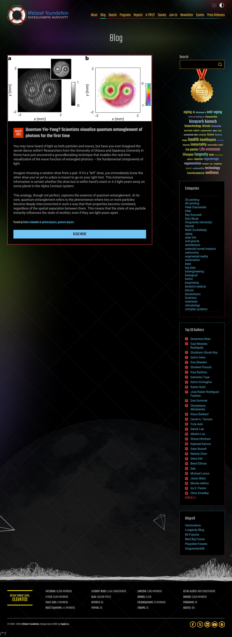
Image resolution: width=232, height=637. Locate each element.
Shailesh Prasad (200, 367)
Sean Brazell (198, 449)
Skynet (189, 226)
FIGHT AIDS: (51, 602)
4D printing (192, 203)
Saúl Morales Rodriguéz (198, 345)
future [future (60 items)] (210, 134)
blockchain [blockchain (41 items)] (216, 126)
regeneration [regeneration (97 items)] (192, 163)
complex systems (196, 309)
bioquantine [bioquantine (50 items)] (211, 116)
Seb (192, 468)
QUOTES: (187, 608)
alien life (190, 237)
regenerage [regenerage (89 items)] (211, 159)
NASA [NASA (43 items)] (211, 155)
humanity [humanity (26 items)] (220, 140)
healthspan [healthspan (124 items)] (208, 140)
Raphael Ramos (200, 444)
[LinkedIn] (207, 624)
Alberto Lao (197, 434)
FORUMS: (142, 608)
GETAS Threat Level (20, 598)
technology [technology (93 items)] (212, 168)
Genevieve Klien (200, 339)
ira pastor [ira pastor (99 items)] (192, 149)
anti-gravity (192, 241)
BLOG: (94, 597)
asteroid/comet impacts (200, 248)
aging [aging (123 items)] (188, 112)
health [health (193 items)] (193, 139)
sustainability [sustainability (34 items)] (198, 168)
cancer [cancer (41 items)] (196, 130)
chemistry (191, 301)
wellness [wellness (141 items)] (212, 172)
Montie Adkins (199, 483)
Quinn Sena (197, 357)
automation (192, 260)
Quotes (200, 15)
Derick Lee (197, 429)
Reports (138, 15)
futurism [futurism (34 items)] (218, 135)
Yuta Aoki (196, 424)
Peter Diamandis (195, 207)
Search (220, 64)
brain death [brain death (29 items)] (188, 131)
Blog (103, 15)
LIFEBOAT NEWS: (99, 591)
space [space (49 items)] (189, 168)
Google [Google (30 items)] (184, 140)
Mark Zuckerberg (196, 230)
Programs (125, 15)
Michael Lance (199, 473)
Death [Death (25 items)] (219, 131)
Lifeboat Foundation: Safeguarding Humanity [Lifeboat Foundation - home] (38, 15)
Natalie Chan (198, 453)
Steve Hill (196, 458)
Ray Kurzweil (193, 215)
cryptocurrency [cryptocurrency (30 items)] (206, 131)
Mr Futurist (192, 534)
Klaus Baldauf (199, 414)
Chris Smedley (199, 493)
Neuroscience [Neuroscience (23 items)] (219, 155)
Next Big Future (195, 539)
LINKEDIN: (142, 591)
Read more (79, 234)
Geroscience (193, 525)
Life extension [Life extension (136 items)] (209, 149)
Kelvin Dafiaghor (201, 382)
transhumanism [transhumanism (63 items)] (195, 173)
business (190, 297)
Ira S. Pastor (198, 488)
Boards (113, 15)
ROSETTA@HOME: (54, 608)
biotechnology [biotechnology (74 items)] (193, 126)
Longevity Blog (194, 530)
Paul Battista (198, 372)
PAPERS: (96, 608)
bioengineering (194, 271)
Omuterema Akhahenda (198, 407)
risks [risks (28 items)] (211, 164)
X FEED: (49, 597)
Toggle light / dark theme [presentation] (221, 5)
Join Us (173, 15)
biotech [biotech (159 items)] (211, 121)
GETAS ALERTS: (190, 591)
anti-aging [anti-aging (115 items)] (214, 112)
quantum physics (66, 222)
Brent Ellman (198, 463)
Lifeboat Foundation (30, 624)
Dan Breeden (198, 362)
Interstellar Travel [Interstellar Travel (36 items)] (215, 145)
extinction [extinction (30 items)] (202, 135)
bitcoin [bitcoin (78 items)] (206, 126)
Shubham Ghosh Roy (204, 352)
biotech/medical (195, 286)
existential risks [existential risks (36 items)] (191, 135)
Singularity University (198, 222)
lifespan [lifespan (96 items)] (188, 155)
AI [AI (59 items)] (194, 112)
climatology (192, 305)
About (94, 15)
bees (188, 264)
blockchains (192, 294)
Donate (162, 15)
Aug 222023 (18, 133)
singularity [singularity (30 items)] (218, 164)
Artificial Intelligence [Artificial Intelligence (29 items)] (196, 117)
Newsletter (186, 15)
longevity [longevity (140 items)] (201, 154)
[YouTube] (215, 624)
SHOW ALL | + (190, 498)
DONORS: (142, 597)
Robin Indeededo (31, 222)
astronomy (192, 252)
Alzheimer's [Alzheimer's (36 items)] (201, 112)
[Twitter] (200, 624)
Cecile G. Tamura (201, 419)
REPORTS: (96, 602)
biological (191, 275)
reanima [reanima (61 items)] (198, 159)
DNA (188, 211)
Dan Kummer (198, 400)
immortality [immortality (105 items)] (198, 144)
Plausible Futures (196, 544)
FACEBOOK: (51, 591)
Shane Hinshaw (200, 439)
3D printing (192, 200)
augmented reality (196, 256)
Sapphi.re (65, 624)
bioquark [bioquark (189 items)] (196, 121)
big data (190, 267)
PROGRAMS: (188, 602)
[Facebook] (193, 624)
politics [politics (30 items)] (190, 159)
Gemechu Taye (200, 377)
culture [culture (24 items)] (215, 131)
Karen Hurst (198, 387)
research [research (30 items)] (205, 164)
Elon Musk (191, 218)
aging (188, 233)
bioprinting (192, 282)
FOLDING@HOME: (146, 602)
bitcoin (189, 290)
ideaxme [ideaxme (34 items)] (186, 145)
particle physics (49, 222)
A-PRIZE (150, 15)
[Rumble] (222, 624)
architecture (192, 245)
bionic (189, 279)
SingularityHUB (194, 548)
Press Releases (216, 15)
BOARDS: (187, 597)
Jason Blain (198, 478)
